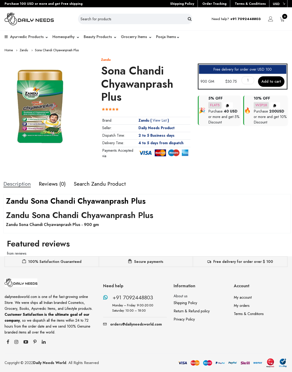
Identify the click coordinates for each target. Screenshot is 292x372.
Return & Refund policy (192, 311)
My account (243, 297)
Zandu (24, 50)
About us (181, 296)
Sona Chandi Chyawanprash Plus (57, 50)
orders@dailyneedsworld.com (132, 324)
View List (160, 120)
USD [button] (277, 4)
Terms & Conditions (250, 3)
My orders (242, 305)
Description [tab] (17, 183)
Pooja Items (166, 36)
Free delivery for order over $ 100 (240, 261)
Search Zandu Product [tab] (100, 183)
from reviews (16, 253)
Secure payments (145, 261)
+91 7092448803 (128, 297)
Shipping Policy (182, 3)
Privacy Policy (184, 319)
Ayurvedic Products (27, 36)
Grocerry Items (134, 36)
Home (9, 50)
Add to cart (271, 81)
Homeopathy (63, 36)
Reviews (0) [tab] (52, 183)
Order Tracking (214, 3)
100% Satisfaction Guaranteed (51, 261)
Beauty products (98, 36)
